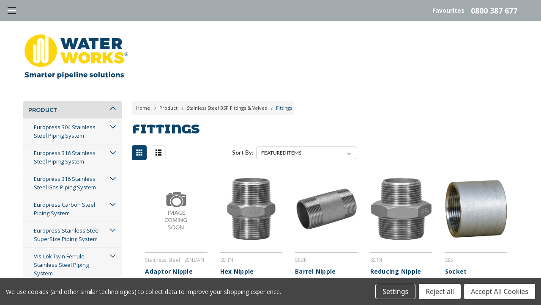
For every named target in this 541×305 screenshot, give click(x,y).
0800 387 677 (494, 6)
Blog (467, 92)
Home (143, 117)
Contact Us (419, 92)
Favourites (448, 6)
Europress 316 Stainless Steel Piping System (65, 166)
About (317, 92)
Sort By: (242, 161)
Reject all (440, 291)
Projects (208, 92)
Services (264, 92)
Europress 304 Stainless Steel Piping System (65, 141)
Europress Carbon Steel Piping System (64, 218)
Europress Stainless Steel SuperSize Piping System (67, 244)
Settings (395, 291)
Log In (505, 92)
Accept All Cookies (499, 291)
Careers (364, 92)
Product (42, 119)
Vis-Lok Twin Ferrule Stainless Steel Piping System (61, 274)
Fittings (284, 117)
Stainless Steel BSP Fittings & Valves (227, 117)
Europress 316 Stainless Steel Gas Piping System (65, 192)
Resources (153, 92)
